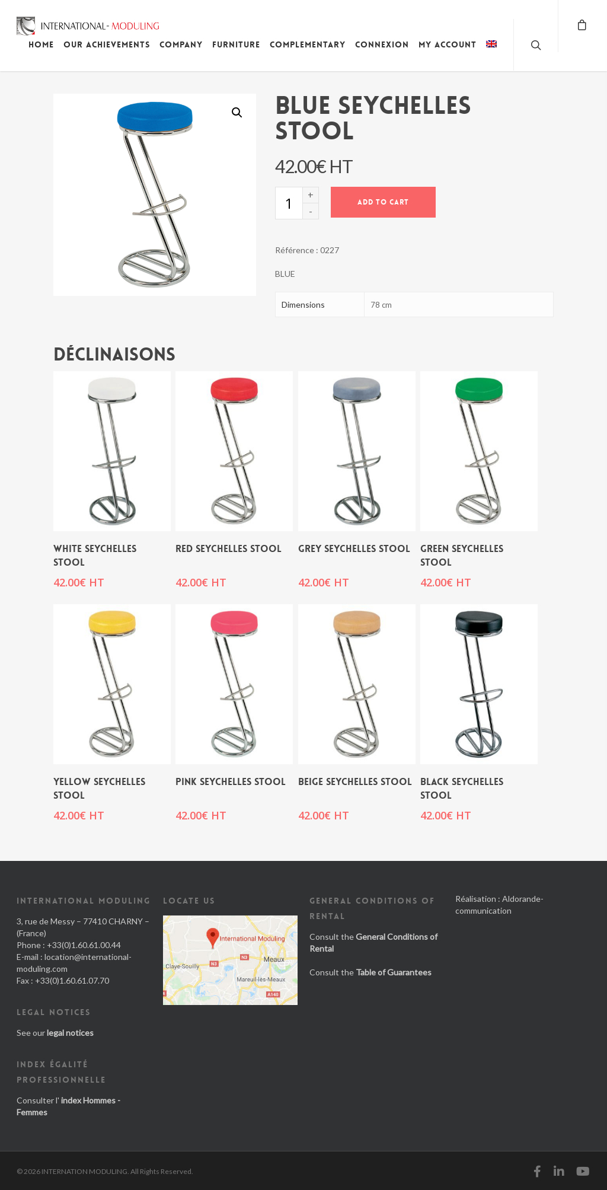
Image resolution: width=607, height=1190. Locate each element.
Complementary (308, 44)
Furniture (236, 44)
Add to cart (383, 202)
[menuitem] (491, 53)
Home (41, 44)
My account (447, 44)
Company (181, 44)
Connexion (382, 44)
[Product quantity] (288, 203)
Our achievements (106, 44)
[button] (237, 112)
